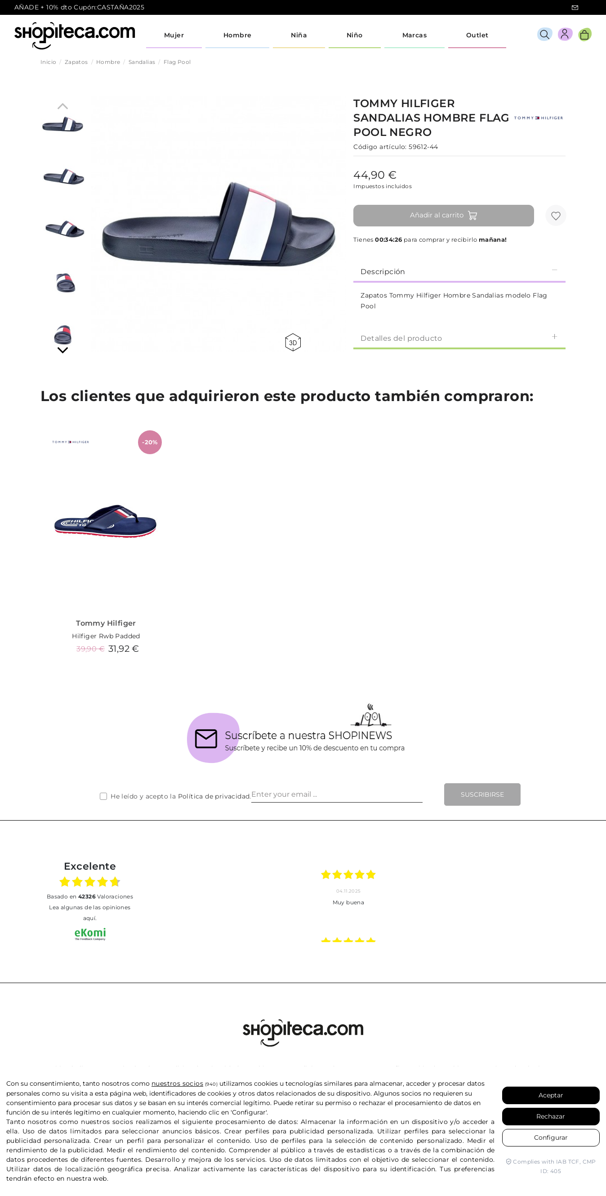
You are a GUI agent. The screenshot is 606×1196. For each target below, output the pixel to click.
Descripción (459, 271)
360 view (293, 342)
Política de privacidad (214, 796)
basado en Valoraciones (90, 896)
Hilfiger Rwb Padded (106, 636)
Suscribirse (482, 794)
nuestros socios (177, 1083)
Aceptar (551, 1095)
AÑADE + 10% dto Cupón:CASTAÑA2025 (79, 7)
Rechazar (550, 1116)
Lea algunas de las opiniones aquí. (89, 912)
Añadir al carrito (444, 215)
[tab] (459, 271)
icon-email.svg (575, 7)
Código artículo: (379, 147)
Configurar (551, 1137)
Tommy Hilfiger (106, 623)
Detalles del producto (459, 338)
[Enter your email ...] (337, 794)
